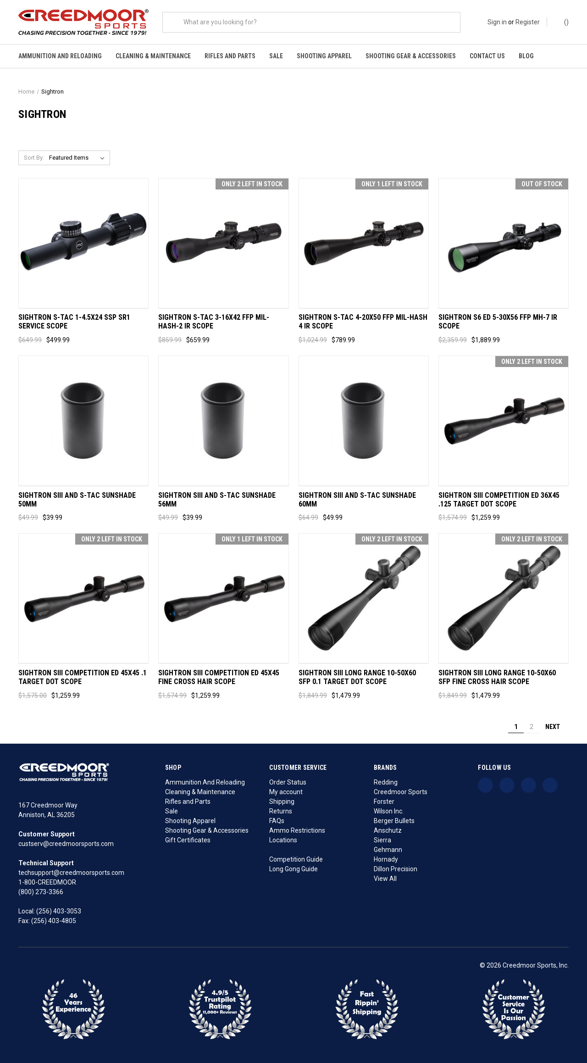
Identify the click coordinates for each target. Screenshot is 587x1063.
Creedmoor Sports (400, 792)
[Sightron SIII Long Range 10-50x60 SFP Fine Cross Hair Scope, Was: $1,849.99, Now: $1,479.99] (503, 598)
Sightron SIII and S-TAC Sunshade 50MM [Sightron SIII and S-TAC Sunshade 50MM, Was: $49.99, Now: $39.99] (77, 499)
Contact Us (487, 56)
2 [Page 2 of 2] (531, 726)
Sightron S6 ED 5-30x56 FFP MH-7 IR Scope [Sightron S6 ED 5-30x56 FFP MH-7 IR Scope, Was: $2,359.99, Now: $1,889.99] (497, 321)
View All (385, 878)
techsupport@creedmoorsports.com (71, 872)
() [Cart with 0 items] (562, 21)
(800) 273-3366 (40, 892)
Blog (526, 56)
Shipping (281, 801)
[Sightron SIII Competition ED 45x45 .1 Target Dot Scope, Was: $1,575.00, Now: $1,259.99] (83, 598)
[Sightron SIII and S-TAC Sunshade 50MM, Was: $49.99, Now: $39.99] (83, 420)
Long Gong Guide (293, 869)
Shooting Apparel (324, 56)
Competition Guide (296, 859)
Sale (276, 56)
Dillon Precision (395, 869)
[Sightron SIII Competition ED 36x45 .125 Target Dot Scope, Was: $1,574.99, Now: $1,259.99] (503, 420)
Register (527, 22)
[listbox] (79, 158)
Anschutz (388, 830)
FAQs (276, 820)
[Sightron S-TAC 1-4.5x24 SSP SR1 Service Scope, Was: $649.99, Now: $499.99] (83, 243)
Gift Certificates (187, 840)
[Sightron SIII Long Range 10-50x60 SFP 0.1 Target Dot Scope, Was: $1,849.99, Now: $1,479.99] (363, 598)
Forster (384, 801)
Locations (283, 840)
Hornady (386, 859)
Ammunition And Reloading (60, 56)
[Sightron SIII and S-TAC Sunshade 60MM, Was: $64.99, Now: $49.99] (363, 420)
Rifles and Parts (230, 56)
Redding (386, 782)
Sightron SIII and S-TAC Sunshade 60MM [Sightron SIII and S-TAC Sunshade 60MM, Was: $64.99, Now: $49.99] (357, 499)
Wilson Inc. (389, 811)
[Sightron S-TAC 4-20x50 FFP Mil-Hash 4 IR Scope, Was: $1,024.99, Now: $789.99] (363, 243)
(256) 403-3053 (58, 911)
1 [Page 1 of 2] (516, 726)
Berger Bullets (394, 820)
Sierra (382, 840)
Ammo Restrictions (297, 830)
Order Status (287, 782)
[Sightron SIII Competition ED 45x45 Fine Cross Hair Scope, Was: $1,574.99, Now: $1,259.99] (223, 598)
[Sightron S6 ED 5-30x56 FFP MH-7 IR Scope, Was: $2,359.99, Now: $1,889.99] (503, 243)
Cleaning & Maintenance (153, 56)
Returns (280, 811)
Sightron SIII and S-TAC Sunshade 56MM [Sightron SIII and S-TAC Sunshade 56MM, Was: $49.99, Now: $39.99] (217, 499)
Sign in (497, 22)
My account (286, 792)
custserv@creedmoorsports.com (66, 843)
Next (556, 726)
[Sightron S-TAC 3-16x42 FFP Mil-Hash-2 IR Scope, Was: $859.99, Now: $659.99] (223, 243)
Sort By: (34, 157)
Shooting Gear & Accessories (410, 56)
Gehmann (388, 849)
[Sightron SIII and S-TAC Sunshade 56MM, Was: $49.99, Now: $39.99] (223, 420)
